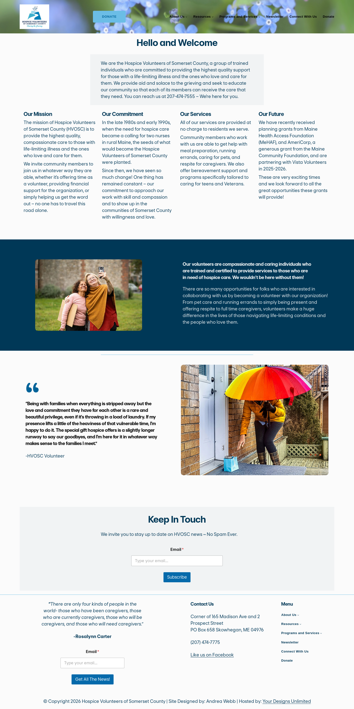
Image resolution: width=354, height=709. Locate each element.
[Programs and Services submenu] (259, 17)
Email (177, 549)
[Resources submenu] (213, 17)
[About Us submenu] (186, 17)
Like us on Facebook (212, 654)
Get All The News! (92, 679)
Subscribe (177, 577)
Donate (109, 16)
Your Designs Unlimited (287, 701)
